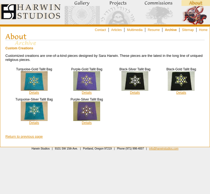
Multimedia (134, 30)
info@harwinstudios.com (163, 148)
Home (203, 30)
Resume (154, 30)
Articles (116, 30)
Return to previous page (24, 136)
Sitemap (188, 30)
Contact (100, 30)
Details (34, 93)
